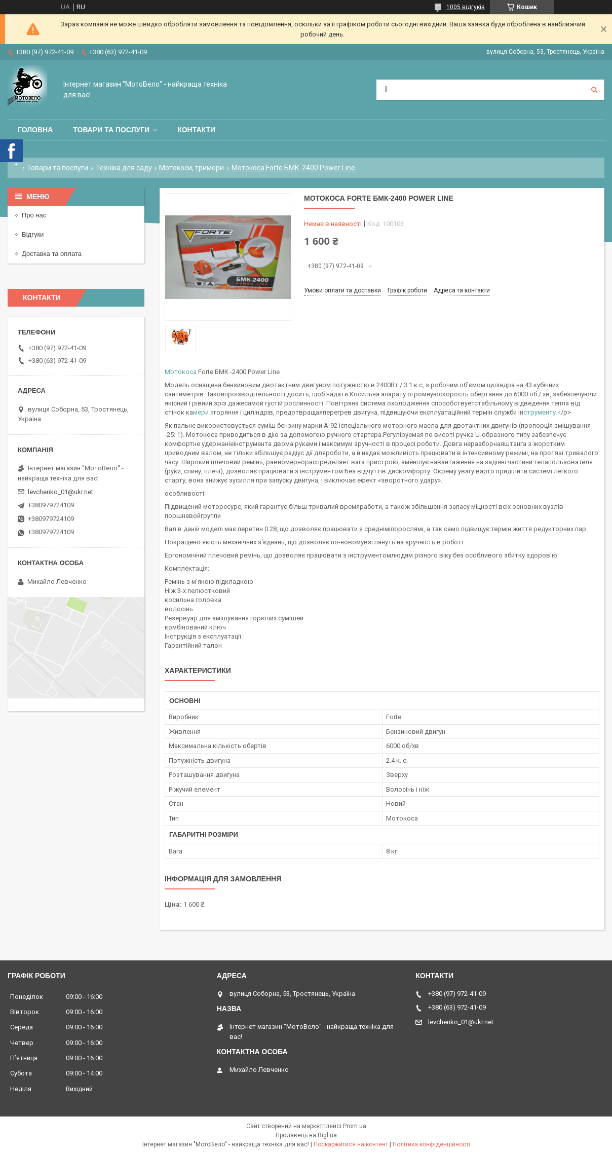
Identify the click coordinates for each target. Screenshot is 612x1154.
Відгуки (33, 234)
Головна (35, 130)
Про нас (34, 215)
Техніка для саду (124, 168)
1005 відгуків (465, 7)
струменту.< (542, 412)
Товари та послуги (111, 130)
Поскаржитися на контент (351, 1144)
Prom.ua (354, 1126)
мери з (203, 412)
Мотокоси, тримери (191, 168)
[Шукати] (594, 90)
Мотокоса (181, 372)
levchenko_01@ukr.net (60, 492)
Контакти (196, 130)
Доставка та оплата (52, 253)
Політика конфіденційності (431, 1144)
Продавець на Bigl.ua (306, 1135)
